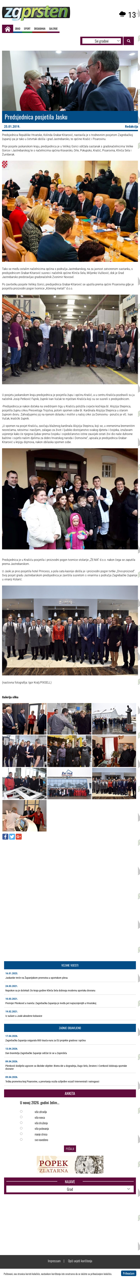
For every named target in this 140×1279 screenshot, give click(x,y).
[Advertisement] (70, 869)
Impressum (54, 1260)
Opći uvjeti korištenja (80, 1260)
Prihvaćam (128, 1273)
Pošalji (70, 1149)
